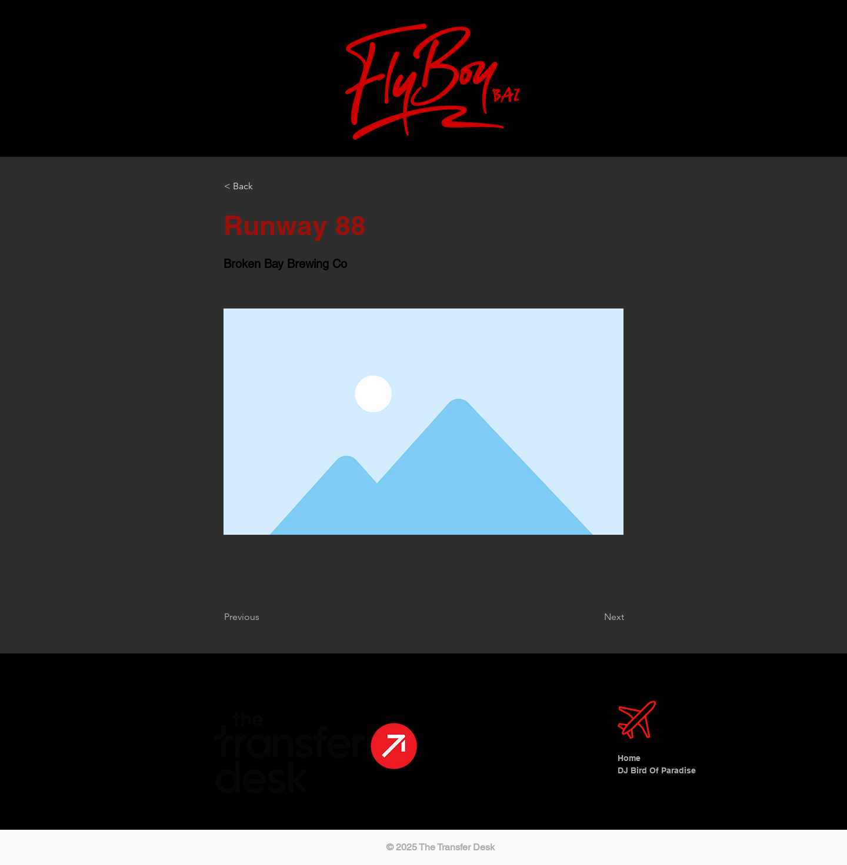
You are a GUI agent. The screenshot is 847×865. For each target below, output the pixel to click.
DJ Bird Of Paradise (653, 770)
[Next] (594, 617)
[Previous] (263, 617)
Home (629, 758)
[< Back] (263, 186)
